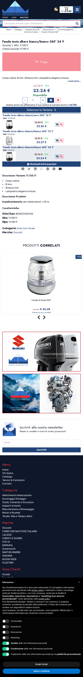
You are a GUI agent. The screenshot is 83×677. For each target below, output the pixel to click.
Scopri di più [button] (41, 664)
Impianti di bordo (11, 505)
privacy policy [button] (38, 590)
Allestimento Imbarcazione (16, 495)
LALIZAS (7, 534)
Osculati (17, 232)
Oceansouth (9, 548)
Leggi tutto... (74, 81)
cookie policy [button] (44, 599)
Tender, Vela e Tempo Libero (17, 516)
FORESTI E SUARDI (12, 538)
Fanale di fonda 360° (41, 300)
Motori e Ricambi (11, 512)
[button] (79, 582)
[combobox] (41, 23)
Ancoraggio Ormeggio (14, 498)
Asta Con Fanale (26, 228)
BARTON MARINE (11, 552)
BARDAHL (7, 545)
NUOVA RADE (9, 559)
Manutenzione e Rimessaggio (18, 509)
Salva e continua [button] (41, 671)
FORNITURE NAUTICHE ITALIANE (19, 531)
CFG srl (6, 541)
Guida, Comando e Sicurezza (18, 502)
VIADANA (7, 555)
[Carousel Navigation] (41, 317)
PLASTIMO (7, 562)
